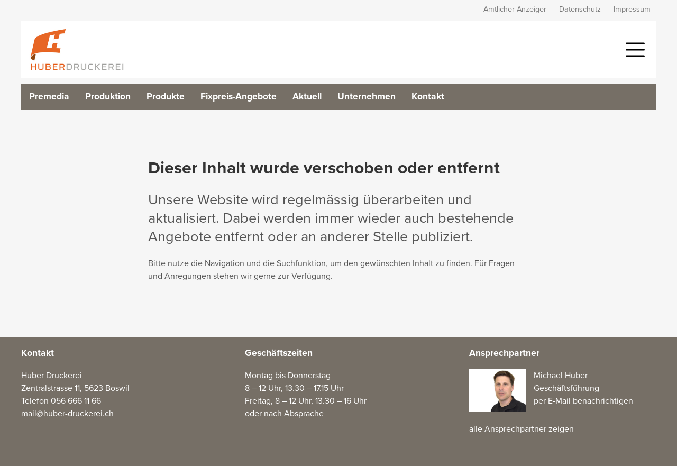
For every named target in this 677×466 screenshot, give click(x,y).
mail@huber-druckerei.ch (67, 413)
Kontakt (427, 96)
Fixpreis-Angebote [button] (238, 96)
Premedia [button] (49, 96)
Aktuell (307, 96)
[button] (635, 48)
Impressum (632, 9)
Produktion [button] (108, 96)
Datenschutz (580, 9)
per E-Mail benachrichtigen (583, 401)
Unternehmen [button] (366, 96)
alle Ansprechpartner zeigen (521, 429)
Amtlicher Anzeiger (514, 9)
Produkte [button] (166, 96)
